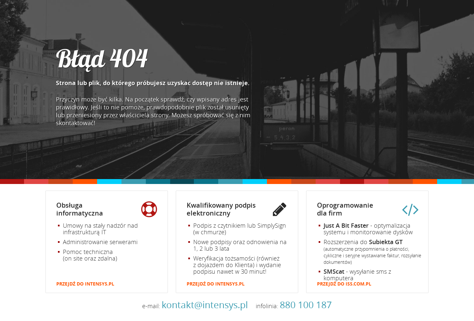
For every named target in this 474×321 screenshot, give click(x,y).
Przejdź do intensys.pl (85, 284)
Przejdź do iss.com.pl (344, 284)
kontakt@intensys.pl (205, 305)
